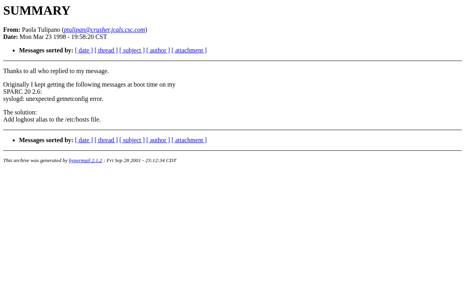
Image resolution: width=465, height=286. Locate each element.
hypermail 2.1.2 (85, 160)
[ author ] (158, 50)
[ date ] (84, 50)
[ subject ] (132, 50)
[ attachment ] (189, 50)
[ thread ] (106, 50)
